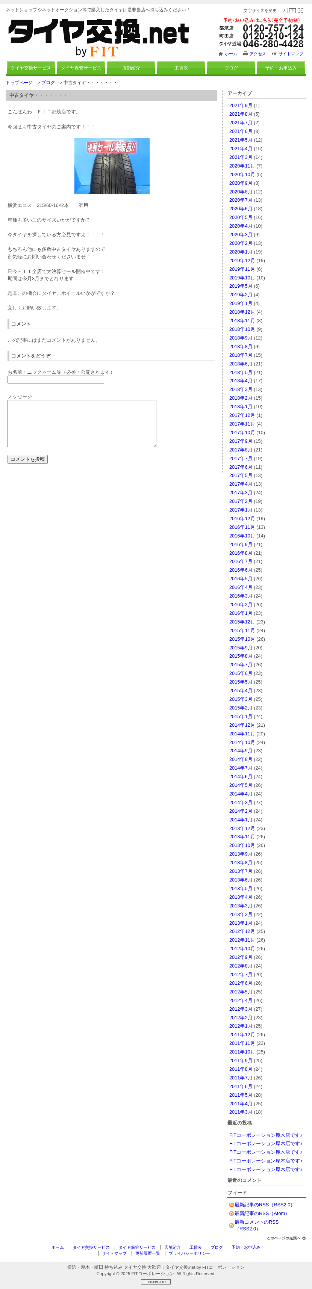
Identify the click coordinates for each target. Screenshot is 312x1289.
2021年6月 (241, 131)
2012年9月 (241, 957)
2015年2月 (241, 708)
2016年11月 (242, 527)
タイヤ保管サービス (81, 68)
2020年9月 (241, 183)
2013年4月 (241, 897)
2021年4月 (241, 148)
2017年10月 (242, 432)
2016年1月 (241, 613)
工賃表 (181, 68)
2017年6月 (241, 467)
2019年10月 (242, 278)
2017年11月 (242, 424)
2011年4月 (241, 1103)
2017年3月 (241, 492)
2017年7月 (241, 458)
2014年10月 (242, 742)
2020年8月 (241, 192)
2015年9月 (241, 648)
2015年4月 (241, 690)
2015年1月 (241, 716)
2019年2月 (241, 294)
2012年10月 (242, 948)
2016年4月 (241, 587)
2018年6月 (241, 364)
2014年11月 (242, 734)
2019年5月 (241, 286)
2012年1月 (241, 1026)
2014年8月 (241, 759)
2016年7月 (241, 561)
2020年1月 (241, 252)
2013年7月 (241, 871)
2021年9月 (241, 105)
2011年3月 (241, 1112)
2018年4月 (241, 380)
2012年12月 (242, 931)
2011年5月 (241, 1095)
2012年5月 (241, 992)
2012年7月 (241, 974)
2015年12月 (242, 622)
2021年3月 (241, 157)
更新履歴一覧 (147, 1253)
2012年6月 (241, 983)
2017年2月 (241, 501)
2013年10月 (242, 845)
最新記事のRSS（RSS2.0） (265, 1204)
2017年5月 (241, 475)
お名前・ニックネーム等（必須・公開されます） (61, 372)
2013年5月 (241, 888)
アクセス (258, 53)
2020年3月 (241, 234)
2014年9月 (241, 750)
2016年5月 (241, 578)
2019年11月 (242, 269)
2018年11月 (242, 320)
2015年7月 (241, 664)
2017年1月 (241, 510)
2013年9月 (241, 854)
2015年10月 (242, 639)
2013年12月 (242, 828)
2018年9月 (241, 338)
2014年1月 (241, 820)
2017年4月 (241, 484)
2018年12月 (242, 312)
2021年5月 (241, 140)
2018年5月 (241, 372)
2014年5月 (241, 785)
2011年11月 (242, 1043)
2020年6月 (241, 208)
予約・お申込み (281, 68)
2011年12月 (242, 1034)
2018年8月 (241, 346)
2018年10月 (242, 329)
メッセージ (20, 396)
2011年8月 (241, 1069)
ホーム (231, 53)
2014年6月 (241, 776)
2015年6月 (241, 673)
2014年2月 (241, 811)
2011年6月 (241, 1086)
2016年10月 (242, 536)
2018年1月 (241, 406)
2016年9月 (241, 544)
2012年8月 (241, 966)
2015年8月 (241, 656)
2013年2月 (241, 914)
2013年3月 (241, 906)
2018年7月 (241, 355)
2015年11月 (242, 630)
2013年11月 (242, 836)
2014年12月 (242, 725)
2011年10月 (242, 1052)
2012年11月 (242, 940)
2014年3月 (241, 802)
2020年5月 (241, 217)
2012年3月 (241, 1009)
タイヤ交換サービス (31, 68)
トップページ (19, 82)
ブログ (231, 68)
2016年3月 (241, 596)
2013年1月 (241, 923)
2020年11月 (242, 166)
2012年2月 (241, 1017)
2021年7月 (241, 122)
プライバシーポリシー (189, 1253)
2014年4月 (241, 794)
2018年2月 (241, 398)
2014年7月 (241, 768)
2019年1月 (241, 303)
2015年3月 (241, 699)
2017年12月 (242, 415)
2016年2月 (241, 604)
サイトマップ (291, 53)
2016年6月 (241, 570)
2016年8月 (241, 553)
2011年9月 (241, 1060)
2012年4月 (241, 1000)
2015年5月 (241, 682)
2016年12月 (242, 518)
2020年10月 (242, 174)
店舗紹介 (131, 68)
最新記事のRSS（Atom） (262, 1213)
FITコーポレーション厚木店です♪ (266, 1135)
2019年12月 (242, 260)
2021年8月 (241, 114)
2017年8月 (241, 450)
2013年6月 (241, 880)
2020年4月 (241, 226)
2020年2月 (241, 243)
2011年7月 (241, 1078)
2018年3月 (241, 389)
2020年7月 (241, 200)
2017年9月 (241, 441)
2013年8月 (241, 862)
